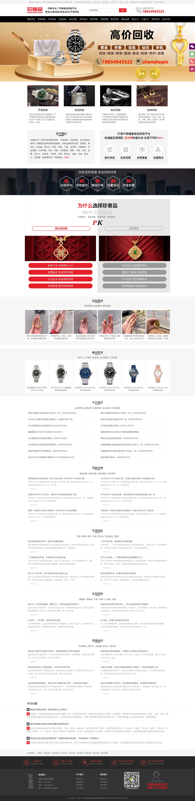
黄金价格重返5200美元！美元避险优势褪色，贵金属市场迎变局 (128, 683)
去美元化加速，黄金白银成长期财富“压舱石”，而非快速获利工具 (129, 667)
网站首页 (31, 19)
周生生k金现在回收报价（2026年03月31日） (120, 438)
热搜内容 (103, 785)
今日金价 (103, 788)
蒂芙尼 (113, 646)
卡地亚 (88, 357)
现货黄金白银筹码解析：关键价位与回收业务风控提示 (124, 651)
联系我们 (79, 785)
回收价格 (97, 408)
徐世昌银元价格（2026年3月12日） (116, 457)
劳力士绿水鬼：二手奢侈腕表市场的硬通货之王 (121, 557)
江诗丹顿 (113, 357)
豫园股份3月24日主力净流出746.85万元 (45, 432)
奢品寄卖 (115, 19)
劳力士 (81, 357)
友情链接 (30, 753)
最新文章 (103, 779)
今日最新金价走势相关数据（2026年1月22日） (48, 438)
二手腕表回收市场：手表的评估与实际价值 (47, 557)
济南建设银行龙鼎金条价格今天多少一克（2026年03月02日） (127, 451)
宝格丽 (98, 646)
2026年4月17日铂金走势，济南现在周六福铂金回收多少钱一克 (128, 494)
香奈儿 (102, 599)
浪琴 (89, 536)
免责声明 (79, 782)
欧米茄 (95, 357)
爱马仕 (101, 536)
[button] (97, 80)
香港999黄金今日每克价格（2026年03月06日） (48, 451)
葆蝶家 (82, 599)
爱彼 (117, 536)
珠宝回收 (94, 19)
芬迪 (96, 599)
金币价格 (63, 753)
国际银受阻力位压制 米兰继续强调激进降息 (120, 432)
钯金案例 (107, 306)
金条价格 (55, 753)
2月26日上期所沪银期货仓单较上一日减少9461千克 (50, 419)
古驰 (114, 599)
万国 (78, 536)
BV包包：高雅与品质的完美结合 (115, 620)
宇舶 (95, 536)
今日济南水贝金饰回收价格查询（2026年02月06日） (51, 445)
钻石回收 (73, 19)
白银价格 (116, 408)
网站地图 (101, 798)
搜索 (122, 10)
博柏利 (89, 599)
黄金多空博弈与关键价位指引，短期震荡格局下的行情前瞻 (54, 651)
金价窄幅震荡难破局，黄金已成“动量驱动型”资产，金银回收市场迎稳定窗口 (61, 683)
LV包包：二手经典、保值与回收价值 (44, 620)
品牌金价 (88, 408)
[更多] (67, 157)
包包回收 (63, 19)
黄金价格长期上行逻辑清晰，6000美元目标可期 (49, 667)
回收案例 (104, 19)
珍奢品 (39, 753)
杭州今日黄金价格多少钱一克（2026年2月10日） (122, 419)
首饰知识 (83, 19)
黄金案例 (88, 306)
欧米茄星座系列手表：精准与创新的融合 (46, 541)
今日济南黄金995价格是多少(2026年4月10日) (47, 426)
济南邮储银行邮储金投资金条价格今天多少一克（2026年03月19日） (130, 445)
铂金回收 (93, 473)
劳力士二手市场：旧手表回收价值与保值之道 (48, 573)
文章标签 (103, 782)
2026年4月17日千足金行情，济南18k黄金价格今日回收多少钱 (127, 478)
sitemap (125, 798)
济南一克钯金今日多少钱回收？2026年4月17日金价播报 (52, 510)
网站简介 (79, 779)
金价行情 (166, 19)
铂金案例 (97, 306)
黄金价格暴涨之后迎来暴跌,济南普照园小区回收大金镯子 (85, 338)
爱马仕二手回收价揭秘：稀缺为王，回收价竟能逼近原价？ (54, 604)
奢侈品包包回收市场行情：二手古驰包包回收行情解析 (124, 604)
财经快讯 (156, 19)
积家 (84, 536)
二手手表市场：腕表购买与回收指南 (116, 541)
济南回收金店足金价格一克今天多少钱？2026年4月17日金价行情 (56, 478)
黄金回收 (83, 473)
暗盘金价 (47, 753)
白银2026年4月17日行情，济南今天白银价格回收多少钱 (52, 494)
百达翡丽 (104, 357)
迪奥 (109, 599)
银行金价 (96, 753)
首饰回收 (42, 19)
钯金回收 (102, 473)
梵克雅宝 (109, 536)
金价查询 (79, 408)
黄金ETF (135, 19)
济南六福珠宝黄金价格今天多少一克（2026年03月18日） (53, 413)
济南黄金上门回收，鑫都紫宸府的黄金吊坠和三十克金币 (158, 338)
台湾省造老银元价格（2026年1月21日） (118, 426)
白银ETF (145, 19)
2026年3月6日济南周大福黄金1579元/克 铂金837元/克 (51, 457)
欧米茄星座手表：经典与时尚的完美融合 (118, 573)
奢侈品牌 (125, 19)
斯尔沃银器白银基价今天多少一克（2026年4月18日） (124, 413)
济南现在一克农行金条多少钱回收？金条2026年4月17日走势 (127, 510)
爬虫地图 (104, 753)
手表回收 (52, 19)
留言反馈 (79, 788)
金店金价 (107, 408)
